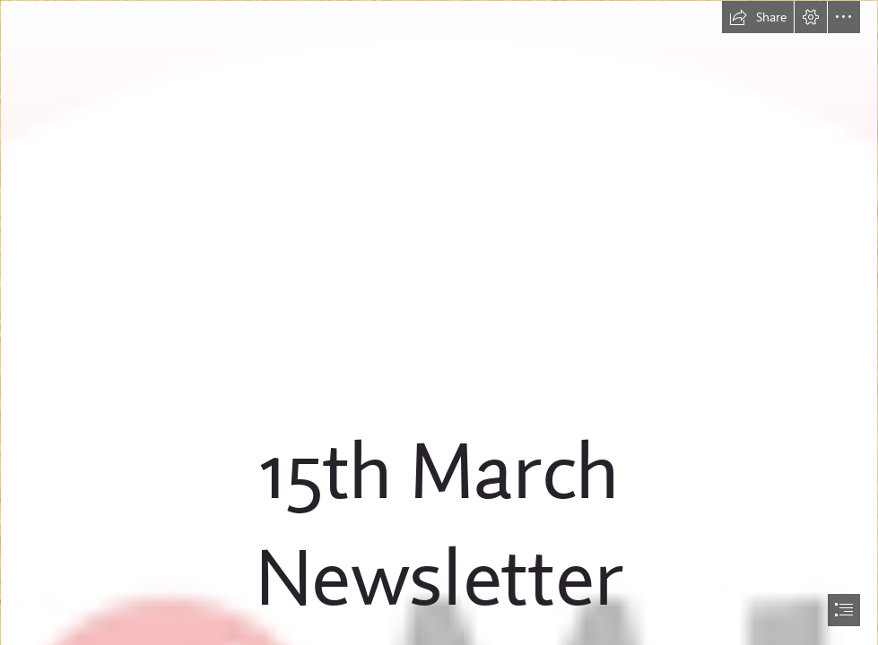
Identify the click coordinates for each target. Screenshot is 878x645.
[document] (439, 322)
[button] (758, 17)
